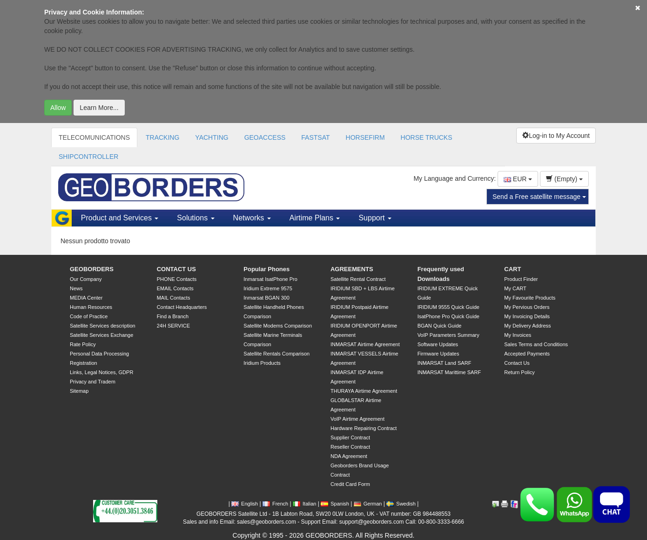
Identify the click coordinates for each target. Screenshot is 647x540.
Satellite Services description (102, 325)
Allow (58, 107)
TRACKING (162, 137)
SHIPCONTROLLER (88, 156)
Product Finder (521, 279)
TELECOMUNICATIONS (94, 137)
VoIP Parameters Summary (448, 335)
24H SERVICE (173, 325)
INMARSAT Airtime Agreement (365, 344)
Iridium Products (261, 363)
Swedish (401, 503)
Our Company (85, 279)
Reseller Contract (350, 447)
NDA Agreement (348, 456)
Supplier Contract (350, 437)
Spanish (335, 503)
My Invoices (517, 335)
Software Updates (438, 344)
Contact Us (516, 363)
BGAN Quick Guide (440, 325)
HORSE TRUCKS (426, 137)
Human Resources (91, 307)
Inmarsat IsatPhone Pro (270, 279)
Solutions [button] (195, 218)
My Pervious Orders (526, 307)
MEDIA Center (86, 298)
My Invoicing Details (527, 316)
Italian (304, 503)
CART (512, 269)
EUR (518, 179)
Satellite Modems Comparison (277, 325)
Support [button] (374, 218)
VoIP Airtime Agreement (357, 419)
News (76, 288)
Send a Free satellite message (539, 196)
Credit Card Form (350, 484)
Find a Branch (173, 316)
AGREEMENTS (351, 269)
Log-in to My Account (556, 135)
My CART (515, 288)
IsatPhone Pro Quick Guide (448, 316)
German (368, 503)
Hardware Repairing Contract (363, 428)
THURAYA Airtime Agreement (363, 391)
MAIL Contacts (173, 298)
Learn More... (99, 107)
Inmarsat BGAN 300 (266, 298)
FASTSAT (315, 137)
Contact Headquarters (182, 307)
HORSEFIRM (365, 137)
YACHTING (211, 137)
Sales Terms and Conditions (536, 344)
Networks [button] (252, 218)
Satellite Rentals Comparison (276, 353)
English (244, 503)
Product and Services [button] (120, 218)
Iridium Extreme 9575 (267, 288)
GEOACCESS (265, 137)
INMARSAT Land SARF (445, 363)
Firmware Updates (438, 353)
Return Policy (519, 372)
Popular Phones (266, 269)
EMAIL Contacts (175, 288)
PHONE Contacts (177, 279)
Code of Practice (89, 316)
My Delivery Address (527, 325)
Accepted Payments (527, 353)
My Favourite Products (529, 298)
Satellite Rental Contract (358, 279)
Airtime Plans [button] (315, 218)
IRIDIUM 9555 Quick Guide (448, 307)
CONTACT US (176, 269)
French (275, 503)
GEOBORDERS (92, 269)
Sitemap (79, 391)
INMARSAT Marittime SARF (449, 372)
